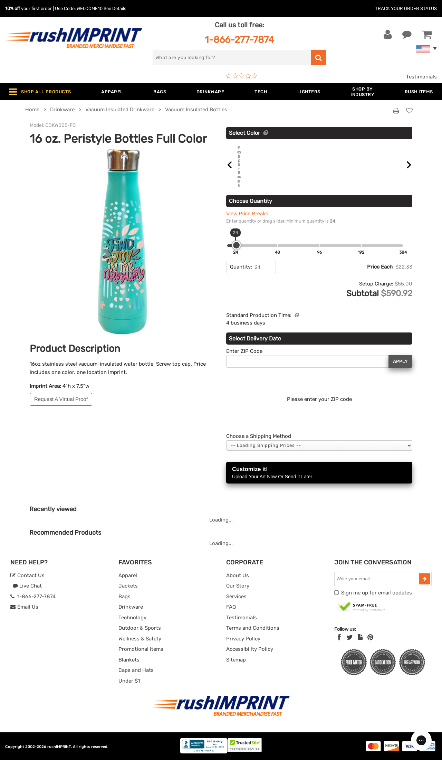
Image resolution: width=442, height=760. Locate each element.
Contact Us (27, 575)
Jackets (128, 586)
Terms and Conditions (252, 628)
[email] (377, 578)
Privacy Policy (243, 638)
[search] (232, 57)
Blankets (129, 659)
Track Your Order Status (406, 8)
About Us (237, 575)
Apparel (127, 575)
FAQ (231, 607)
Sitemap (236, 659)
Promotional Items (140, 649)
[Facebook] (339, 637)
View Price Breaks (247, 213)
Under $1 (129, 680)
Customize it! (319, 473)
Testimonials (421, 77)
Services (236, 596)
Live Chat (27, 586)
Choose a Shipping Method (258, 436)
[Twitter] (349, 637)
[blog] (360, 637)
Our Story (237, 586)
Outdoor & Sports (139, 628)
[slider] (236, 245)
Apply (400, 361)
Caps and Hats (136, 670)
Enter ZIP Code (244, 351)
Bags (124, 596)
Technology (132, 617)
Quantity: (241, 267)
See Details (115, 8)
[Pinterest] (370, 637)
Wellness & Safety (139, 638)
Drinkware (130, 607)
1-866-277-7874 (239, 39)
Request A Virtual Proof (61, 399)
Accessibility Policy (249, 649)
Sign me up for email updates (376, 592)
